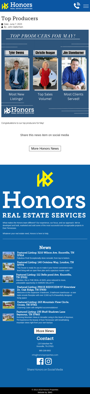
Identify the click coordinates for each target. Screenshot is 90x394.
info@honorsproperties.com (45, 355)
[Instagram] (48, 361)
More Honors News (45, 148)
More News (45, 331)
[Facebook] (40, 361)
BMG (50, 392)
